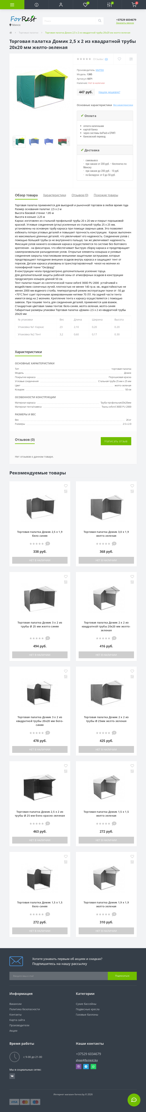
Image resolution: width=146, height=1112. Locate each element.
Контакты (15, 1014)
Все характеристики (123, 104)
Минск (14, 25)
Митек (100, 70)
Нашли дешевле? (109, 92)
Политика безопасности (24, 1009)
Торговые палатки (28, 32)
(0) (106, 59)
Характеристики (54, 195)
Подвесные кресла (87, 1009)
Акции (13, 1030)
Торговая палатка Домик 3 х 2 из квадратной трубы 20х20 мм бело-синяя (39, 721)
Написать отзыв (115, 441)
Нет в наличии (39, 560)
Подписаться (122, 975)
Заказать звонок (125, 22)
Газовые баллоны (87, 1014)
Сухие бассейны (86, 1004)
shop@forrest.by (87, 1060)
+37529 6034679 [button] (88, 1054)
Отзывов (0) (80, 195)
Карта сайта (17, 1020)
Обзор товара (26, 195)
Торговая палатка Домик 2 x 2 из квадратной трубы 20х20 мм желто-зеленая (106, 626)
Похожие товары (106, 195)
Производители (19, 1025)
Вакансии (15, 1004)
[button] (61, 4)
